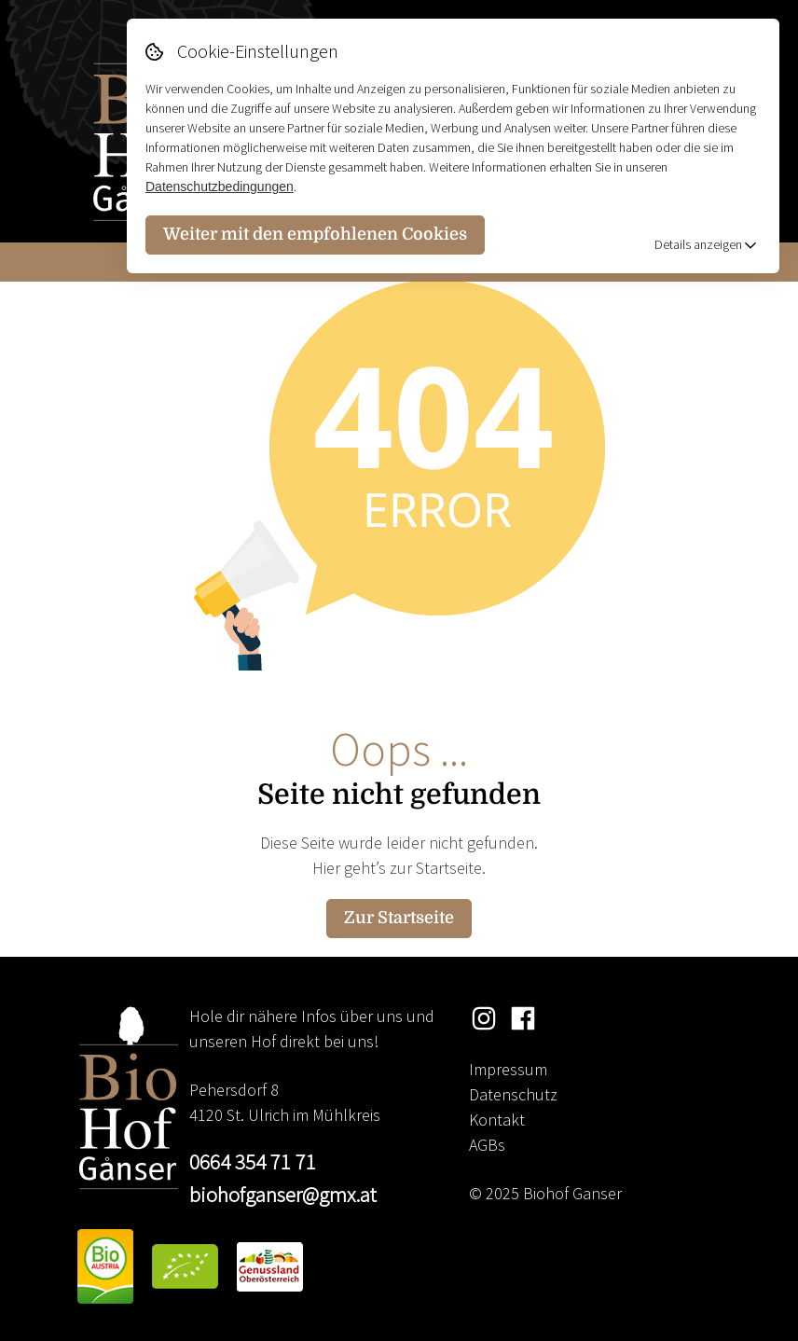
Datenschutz (513, 1094)
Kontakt (497, 1119)
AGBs (487, 1144)
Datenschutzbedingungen (219, 186)
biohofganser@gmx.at (283, 1194)
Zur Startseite (399, 917)
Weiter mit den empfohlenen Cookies (315, 234)
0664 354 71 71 (252, 1161)
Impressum (508, 1069)
